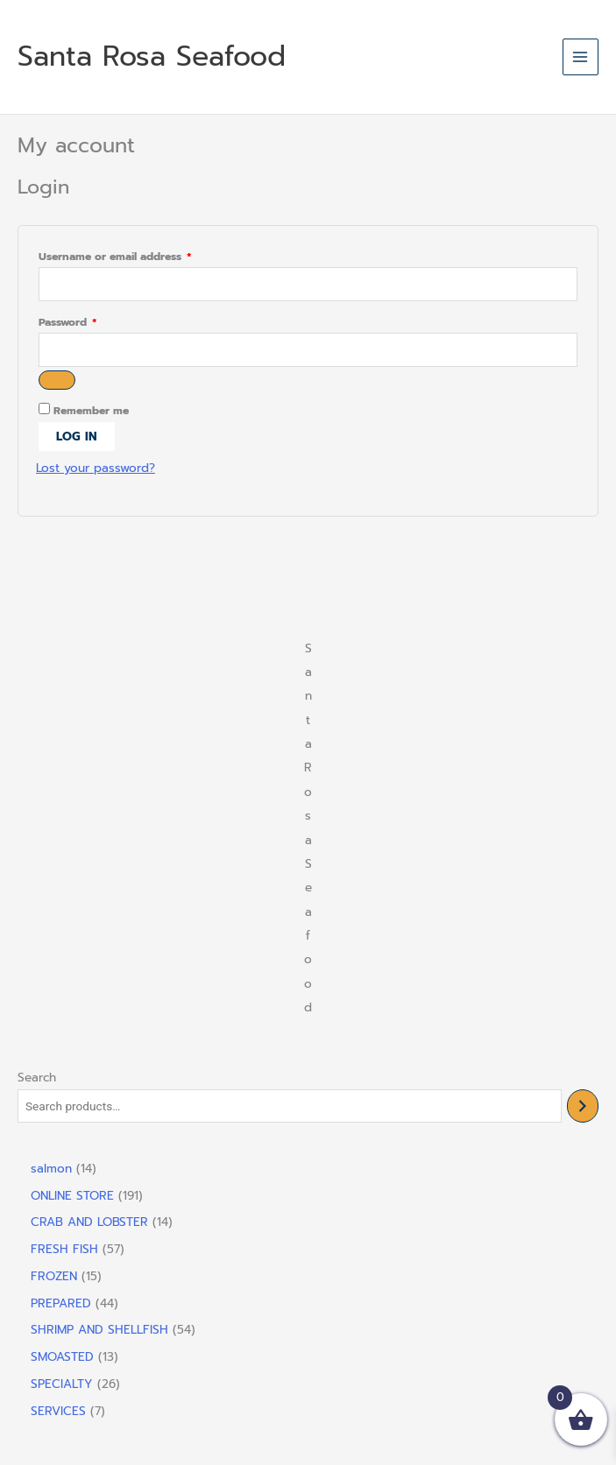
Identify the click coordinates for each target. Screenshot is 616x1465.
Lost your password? (95, 468)
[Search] (582, 1106)
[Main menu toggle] (580, 56)
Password (91, 323)
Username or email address (138, 257)
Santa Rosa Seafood (152, 56)
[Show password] (57, 380)
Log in (76, 436)
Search (37, 1077)
